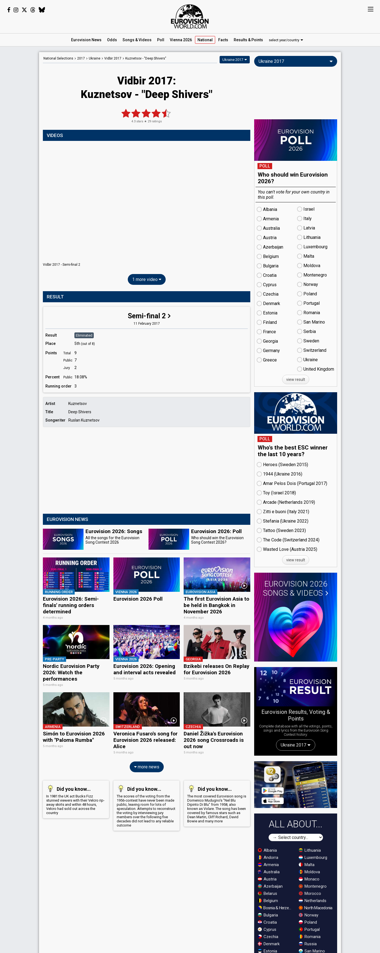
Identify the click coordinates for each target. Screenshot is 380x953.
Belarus (267, 893)
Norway (308, 915)
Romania (310, 936)
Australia (269, 871)
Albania (267, 850)
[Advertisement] (146, 471)
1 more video (146, 279)
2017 (81, 58)
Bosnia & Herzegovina (276, 907)
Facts (223, 40)
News (86, 40)
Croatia (267, 922)
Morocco (310, 893)
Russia (308, 943)
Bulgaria (268, 915)
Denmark (269, 943)
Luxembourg (313, 857)
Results (248, 40)
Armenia (268, 864)
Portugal (309, 929)
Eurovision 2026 (295, 588)
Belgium (268, 900)
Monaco (309, 879)
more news (146, 763)
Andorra (268, 857)
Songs (137, 40)
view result (295, 379)
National (205, 40)
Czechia (268, 936)
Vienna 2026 (181, 40)
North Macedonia (315, 907)
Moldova (309, 871)
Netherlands (312, 900)
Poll (160, 40)
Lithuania (310, 850)
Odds (112, 40)
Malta (306, 864)
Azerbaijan (270, 886)
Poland (308, 922)
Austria (267, 879)
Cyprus (267, 929)
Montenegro (313, 886)
